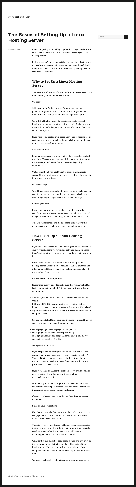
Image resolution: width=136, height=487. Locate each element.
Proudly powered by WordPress (32, 476)
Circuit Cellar (19, 17)
